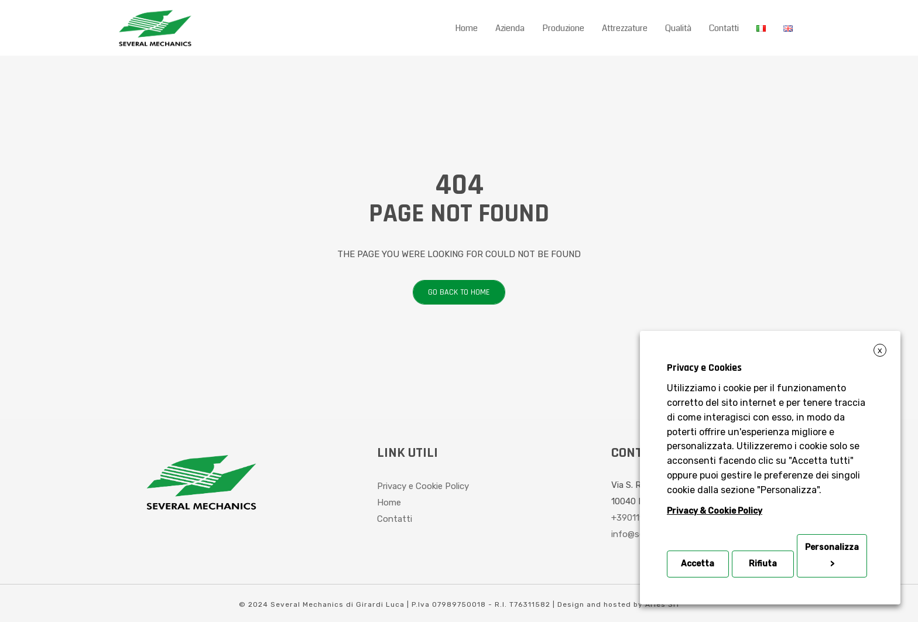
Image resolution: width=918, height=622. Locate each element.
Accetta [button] (697, 564)
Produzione (563, 28)
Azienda (510, 28)
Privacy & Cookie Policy (714, 511)
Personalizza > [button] (832, 555)
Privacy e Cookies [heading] (704, 367)
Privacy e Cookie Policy (423, 486)
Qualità (678, 28)
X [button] (880, 351)
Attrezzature (625, 28)
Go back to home (451, 292)
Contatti (724, 28)
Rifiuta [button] (763, 564)
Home (466, 28)
